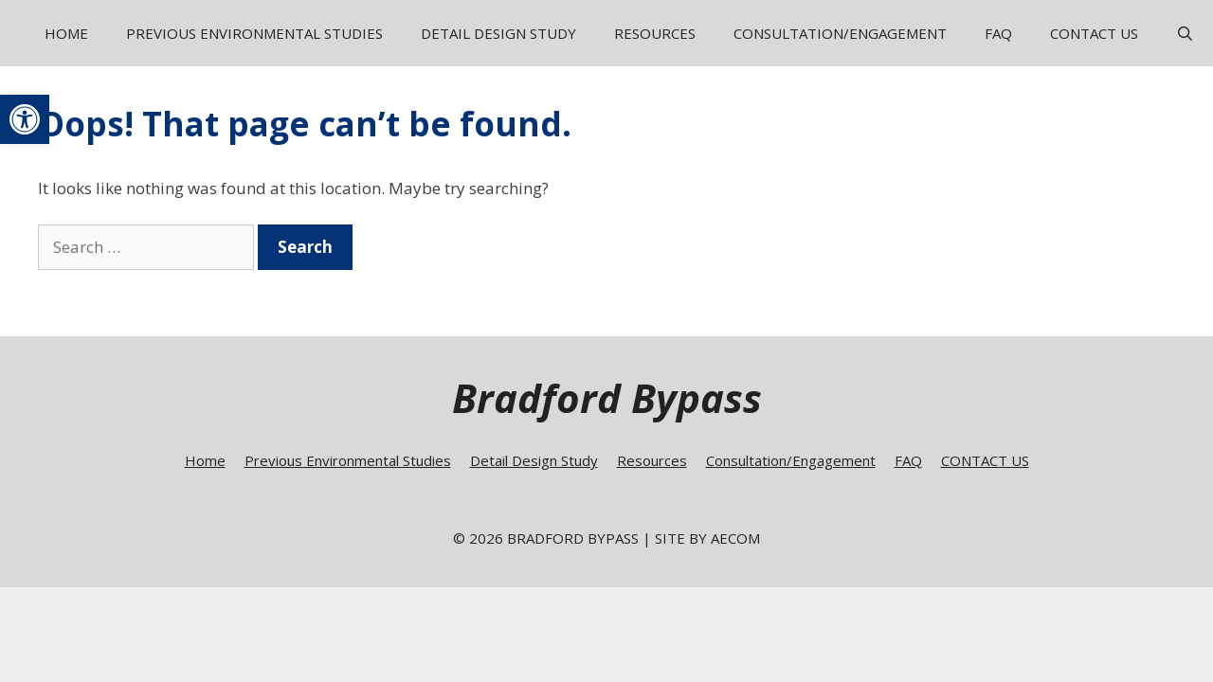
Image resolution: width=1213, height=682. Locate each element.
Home (66, 33)
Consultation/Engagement (840, 33)
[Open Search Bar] (1185, 33)
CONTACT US (1094, 33)
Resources (655, 33)
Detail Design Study (498, 33)
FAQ (998, 33)
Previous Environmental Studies (254, 33)
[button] (24, 119)
